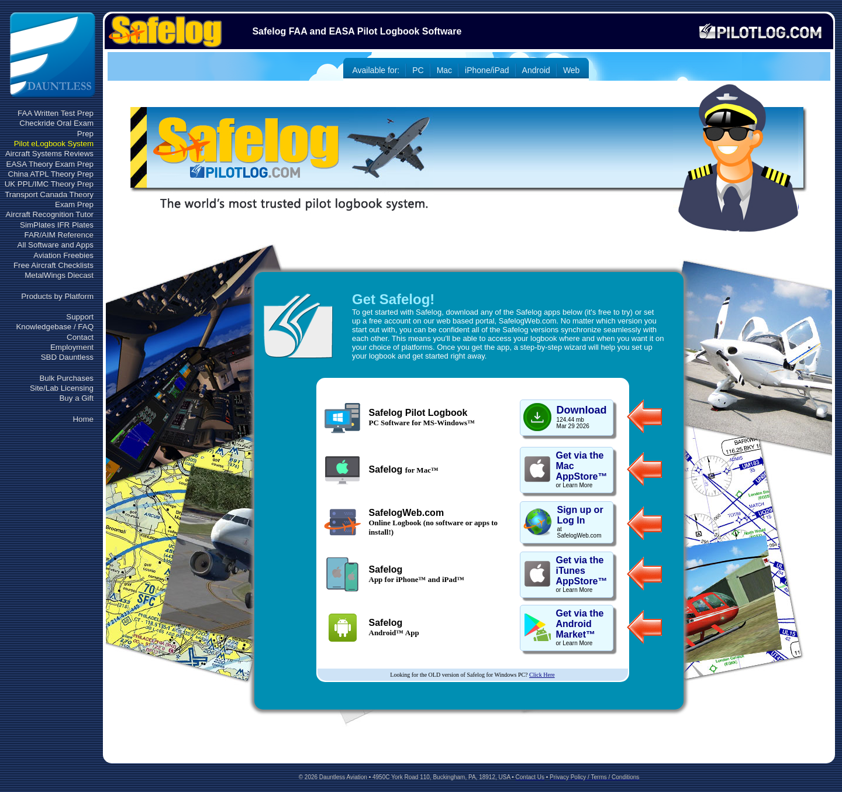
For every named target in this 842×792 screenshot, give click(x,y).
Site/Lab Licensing (62, 388)
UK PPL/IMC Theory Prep (49, 184)
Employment (72, 347)
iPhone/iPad (487, 70)
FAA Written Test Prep (56, 113)
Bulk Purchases (66, 378)
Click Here (542, 675)
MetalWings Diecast (59, 275)
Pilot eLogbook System (54, 143)
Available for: (376, 70)
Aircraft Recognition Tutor (50, 214)
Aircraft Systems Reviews (49, 153)
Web (571, 70)
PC (417, 70)
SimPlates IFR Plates (57, 225)
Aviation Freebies (63, 255)
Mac (444, 70)
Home (83, 419)
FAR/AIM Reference (59, 234)
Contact (80, 337)
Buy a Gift (76, 398)
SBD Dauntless (67, 357)
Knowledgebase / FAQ (55, 326)
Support (80, 316)
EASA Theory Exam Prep (50, 164)
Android (536, 70)
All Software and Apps (56, 244)
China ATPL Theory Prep (51, 174)
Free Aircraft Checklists (53, 265)
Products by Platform (57, 296)
